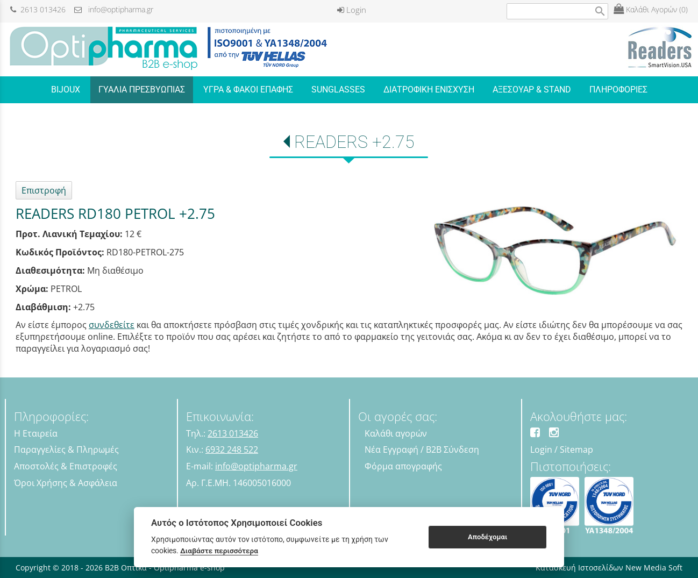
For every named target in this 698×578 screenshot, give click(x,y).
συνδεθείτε (111, 325)
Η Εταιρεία (36, 433)
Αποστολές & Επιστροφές (65, 466)
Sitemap (576, 449)
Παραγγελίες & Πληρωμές (66, 449)
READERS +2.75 (354, 142)
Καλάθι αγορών (396, 433)
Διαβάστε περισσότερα (219, 550)
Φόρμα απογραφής (403, 466)
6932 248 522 (231, 449)
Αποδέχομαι (487, 537)
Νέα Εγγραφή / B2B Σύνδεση (422, 449)
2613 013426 (38, 9)
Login (351, 9)
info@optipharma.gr (113, 9)
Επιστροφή (44, 190)
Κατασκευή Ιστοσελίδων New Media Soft (609, 567)
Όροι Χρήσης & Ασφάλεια (65, 483)
